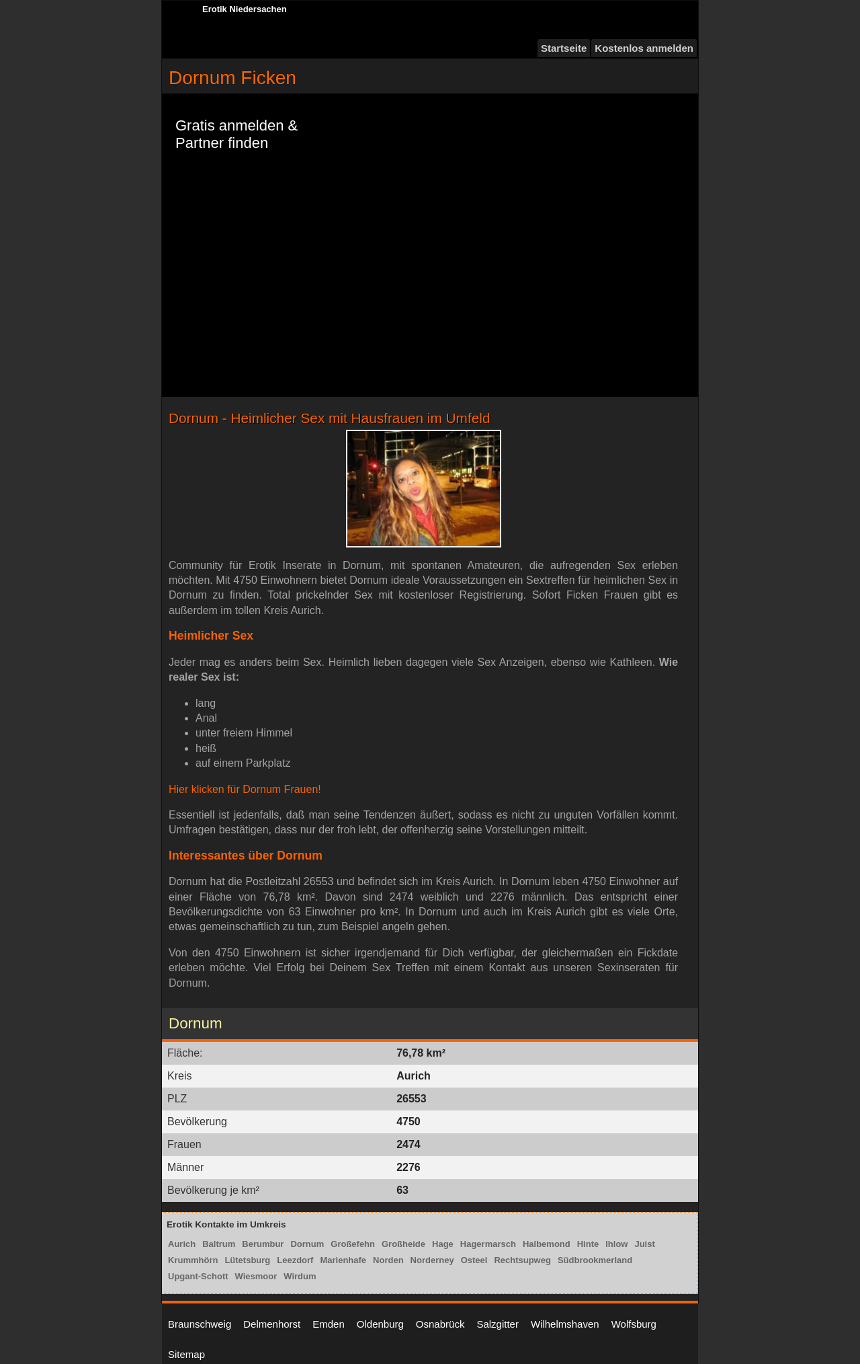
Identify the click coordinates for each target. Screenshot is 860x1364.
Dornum (307, 1244)
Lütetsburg (247, 1260)
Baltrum (218, 1244)
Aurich (182, 1244)
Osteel (474, 1260)
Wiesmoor (256, 1276)
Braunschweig (199, 1324)
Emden (328, 1324)
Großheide (403, 1244)
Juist (644, 1244)
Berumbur (263, 1244)
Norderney (432, 1260)
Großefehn (353, 1244)
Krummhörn (193, 1260)
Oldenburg (380, 1324)
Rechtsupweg (522, 1260)
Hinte (588, 1244)
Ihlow (616, 1244)
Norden (388, 1260)
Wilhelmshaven (565, 1324)
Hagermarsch (488, 1244)
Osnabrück (440, 1324)
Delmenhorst (271, 1324)
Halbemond (546, 1244)
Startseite (564, 48)
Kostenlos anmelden (644, 48)
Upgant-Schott (198, 1276)
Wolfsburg (633, 1324)
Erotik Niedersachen (244, 9)
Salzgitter (497, 1324)
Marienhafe (343, 1260)
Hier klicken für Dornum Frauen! (245, 789)
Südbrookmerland (595, 1260)
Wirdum (300, 1276)
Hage (443, 1244)
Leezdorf (295, 1260)
